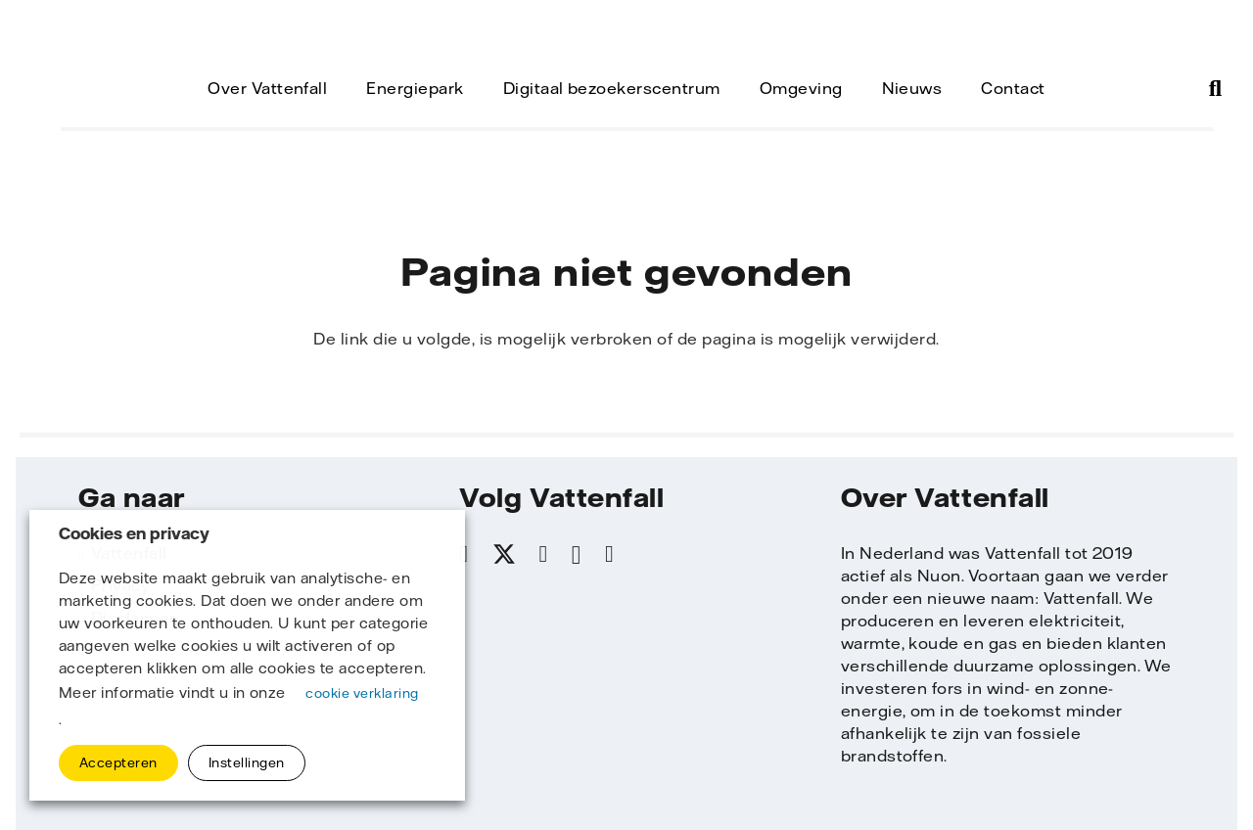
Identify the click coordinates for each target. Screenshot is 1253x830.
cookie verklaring (361, 693)
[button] (1215, 88)
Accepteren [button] (118, 762)
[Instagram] (576, 555)
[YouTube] (609, 554)
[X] (504, 555)
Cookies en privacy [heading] (134, 534)
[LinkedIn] (543, 554)
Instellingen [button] (247, 762)
